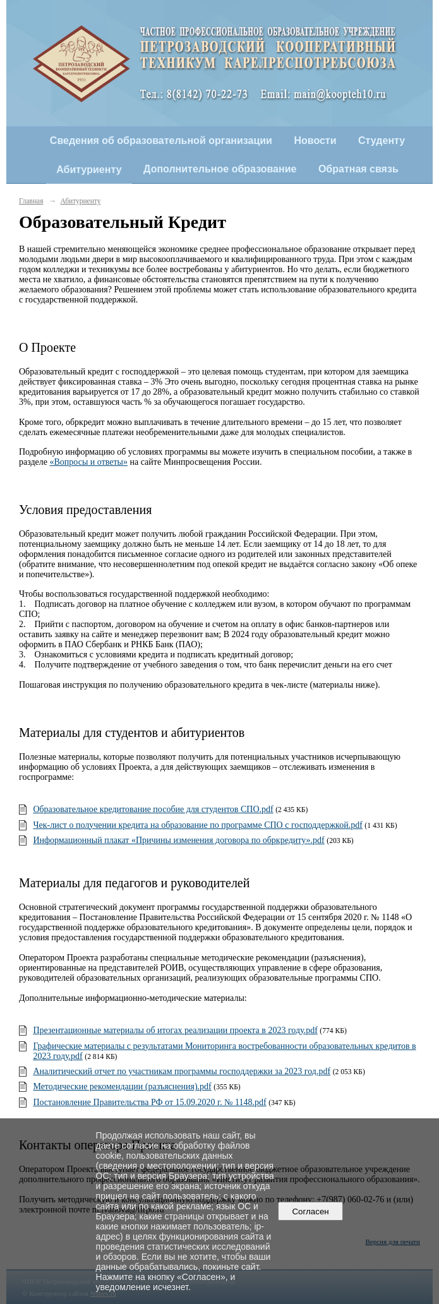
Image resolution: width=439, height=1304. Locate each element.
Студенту (381, 140)
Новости (315, 140)
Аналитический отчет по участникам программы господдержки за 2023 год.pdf (181, 1071)
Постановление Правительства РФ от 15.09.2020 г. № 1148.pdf (149, 1102)
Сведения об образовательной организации (161, 140)
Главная (31, 201)
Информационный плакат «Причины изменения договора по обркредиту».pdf (178, 840)
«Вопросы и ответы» (89, 462)
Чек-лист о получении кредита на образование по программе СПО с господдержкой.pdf (197, 825)
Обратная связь (358, 169)
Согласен (310, 1211)
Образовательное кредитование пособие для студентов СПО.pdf (153, 809)
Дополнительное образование (219, 169)
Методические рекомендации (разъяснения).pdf (122, 1086)
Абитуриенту (88, 169)
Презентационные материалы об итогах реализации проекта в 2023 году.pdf (175, 1030)
